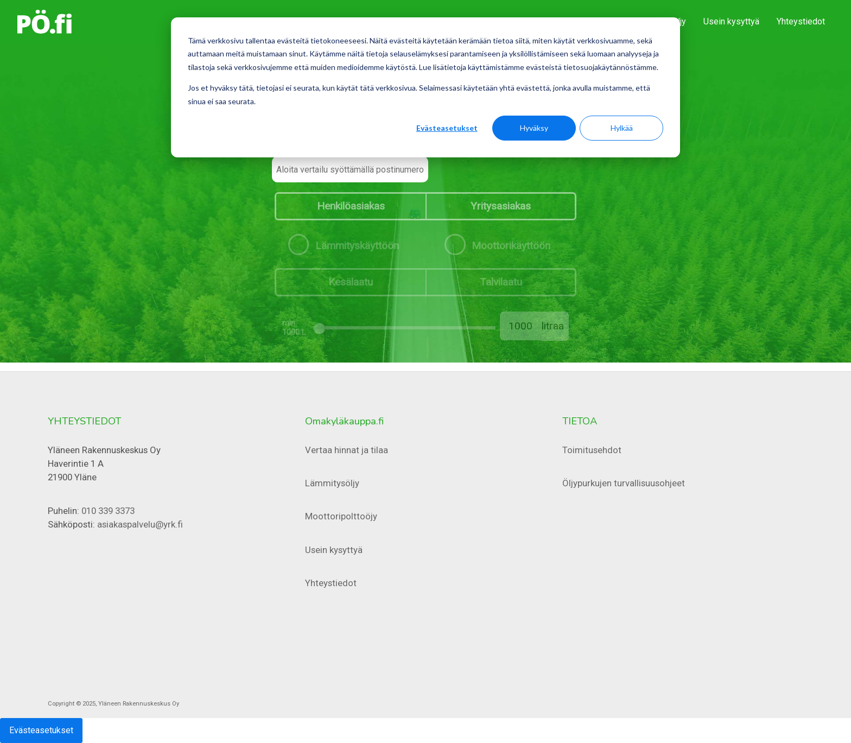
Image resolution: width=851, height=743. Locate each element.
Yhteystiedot (801, 21)
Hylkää (622, 127)
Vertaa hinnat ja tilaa (346, 449)
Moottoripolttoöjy (341, 516)
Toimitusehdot (591, 449)
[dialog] (425, 87)
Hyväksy (534, 127)
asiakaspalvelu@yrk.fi (140, 524)
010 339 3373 (108, 510)
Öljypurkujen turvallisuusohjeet (623, 483)
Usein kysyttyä (731, 21)
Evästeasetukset (447, 127)
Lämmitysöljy (332, 483)
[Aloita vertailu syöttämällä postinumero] (350, 169)
